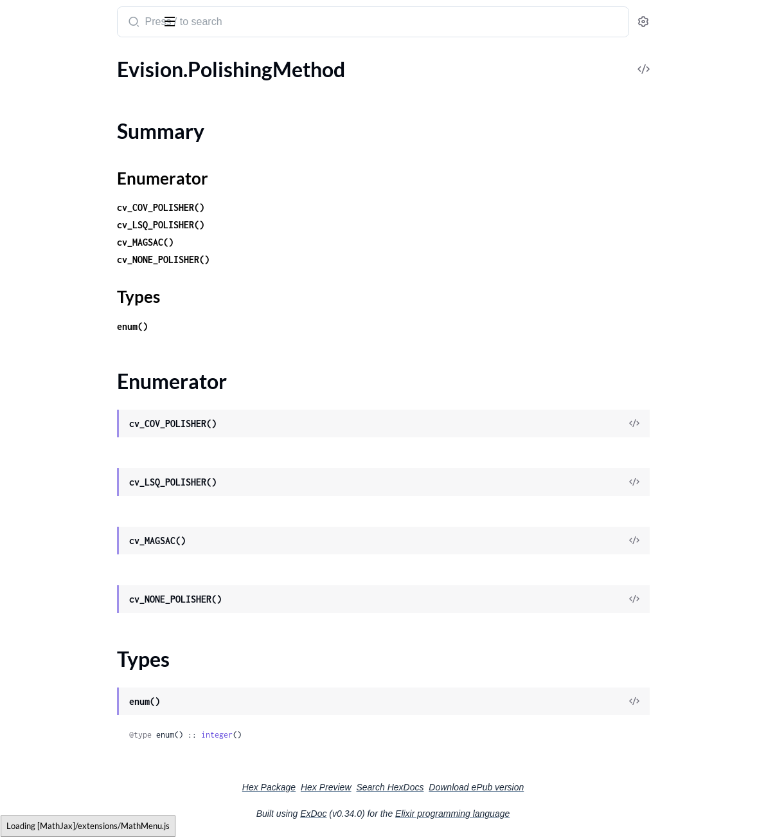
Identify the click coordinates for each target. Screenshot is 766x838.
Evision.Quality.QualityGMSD (76, 423)
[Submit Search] (247, 23)
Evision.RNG (38, 770)
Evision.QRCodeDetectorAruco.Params (92, 214)
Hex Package (365, 787)
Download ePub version (572, 787)
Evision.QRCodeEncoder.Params (82, 301)
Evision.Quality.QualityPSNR (74, 457)
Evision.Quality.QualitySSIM (72, 475)
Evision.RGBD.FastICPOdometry (83, 579)
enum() (246, 326)
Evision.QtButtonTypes (61, 319)
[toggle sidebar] (176, 20)
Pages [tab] (23, 60)
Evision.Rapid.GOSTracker (67, 805)
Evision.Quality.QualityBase (71, 405)
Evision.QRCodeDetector (66, 180)
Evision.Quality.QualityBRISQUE (82, 388)
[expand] (180, 86)
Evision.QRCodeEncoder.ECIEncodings (92, 266)
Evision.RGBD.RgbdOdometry (76, 718)
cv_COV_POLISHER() (275, 207)
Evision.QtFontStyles (56, 336)
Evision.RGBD (41, 527)
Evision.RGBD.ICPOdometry (73, 596)
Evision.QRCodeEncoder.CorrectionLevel (92, 249)
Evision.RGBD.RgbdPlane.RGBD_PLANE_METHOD (92, 753)
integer (331, 735)
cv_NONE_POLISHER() (277, 259)
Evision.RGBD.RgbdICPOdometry (85, 666)
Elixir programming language (549, 813)
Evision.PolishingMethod (65, 86)
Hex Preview (422, 787)
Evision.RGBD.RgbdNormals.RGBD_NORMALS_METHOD (92, 701)
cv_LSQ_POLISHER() (275, 224)
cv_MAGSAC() (259, 242)
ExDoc (409, 813)
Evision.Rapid (39, 787)
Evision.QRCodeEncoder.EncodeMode (92, 284)
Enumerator (48, 124)
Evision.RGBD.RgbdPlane (66, 735)
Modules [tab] (72, 60)
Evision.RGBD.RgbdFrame (67, 648)
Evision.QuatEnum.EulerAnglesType (89, 510)
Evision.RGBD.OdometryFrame (79, 631)
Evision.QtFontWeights (62, 353)
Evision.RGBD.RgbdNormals (72, 683)
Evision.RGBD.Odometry (65, 614)
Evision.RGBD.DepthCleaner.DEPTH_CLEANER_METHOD (92, 562)
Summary (42, 108)
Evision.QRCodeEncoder (64, 232)
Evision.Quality (43, 371)
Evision (29, 15)
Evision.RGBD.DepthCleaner (73, 544)
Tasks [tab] (130, 60)
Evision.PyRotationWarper (69, 162)
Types (34, 139)
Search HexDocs (486, 787)
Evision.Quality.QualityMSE (71, 440)
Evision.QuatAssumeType (66, 492)
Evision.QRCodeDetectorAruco (79, 197)
